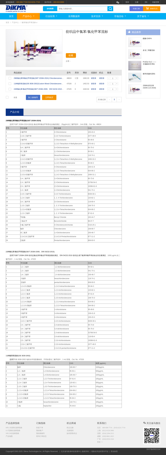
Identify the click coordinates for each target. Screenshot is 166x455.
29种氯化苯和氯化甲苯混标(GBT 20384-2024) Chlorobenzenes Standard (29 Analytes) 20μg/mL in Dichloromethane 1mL (60, 78)
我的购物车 (40, 434)
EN (146, 2)
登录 (127, 2)
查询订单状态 (41, 437)
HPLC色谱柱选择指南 (14, 428)
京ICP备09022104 (153, 451)
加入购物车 (33, 97)
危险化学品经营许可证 (99, 451)
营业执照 (114, 451)
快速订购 (136, 9)
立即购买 (49, 97)
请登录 (93, 78)
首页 (11, 16)
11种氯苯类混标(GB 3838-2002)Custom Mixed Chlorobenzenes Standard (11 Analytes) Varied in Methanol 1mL (56, 84)
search (110, 8)
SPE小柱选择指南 (12, 434)
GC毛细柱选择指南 (13, 431)
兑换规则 (70, 431)
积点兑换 (70, 428)
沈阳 (105, 434)
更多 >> (100, 443)
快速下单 (39, 428)
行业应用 (51, 16)
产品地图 (9, 437)
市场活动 (120, 16)
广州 (105, 440)
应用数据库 (74, 16)
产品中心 (28, 16)
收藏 (73, 56)
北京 (111, 428)
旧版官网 (155, 2)
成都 (105, 437)
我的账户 (39, 431)
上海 (105, 431)
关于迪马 (143, 16)
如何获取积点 (72, 434)
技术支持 (97, 16)
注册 (136, 2)
